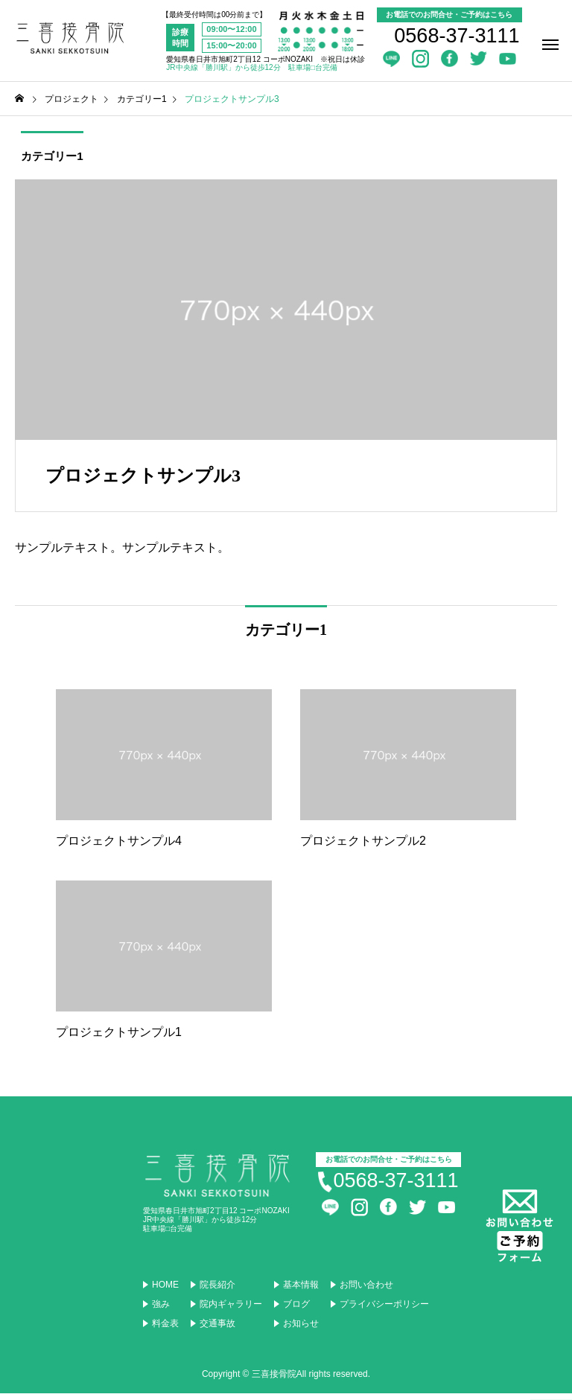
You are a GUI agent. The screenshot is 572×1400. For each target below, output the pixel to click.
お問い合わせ (366, 1291)
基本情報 (301, 1291)
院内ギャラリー (231, 1310)
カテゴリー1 (48, 159)
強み (161, 1310)
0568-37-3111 (456, 36)
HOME (165, 1291)
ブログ (296, 1310)
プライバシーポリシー (384, 1310)
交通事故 (217, 1330)
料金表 (165, 1330)
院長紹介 (217, 1291)
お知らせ (301, 1330)
